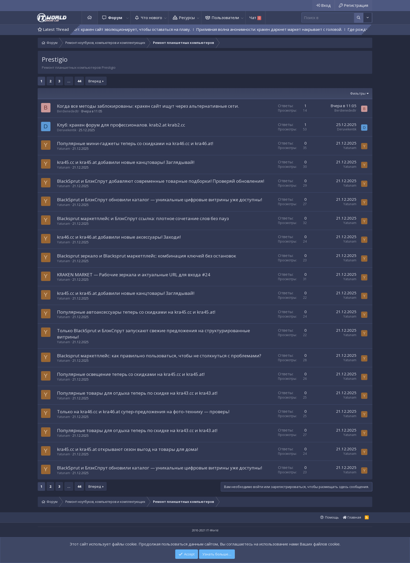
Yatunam (63, 148)
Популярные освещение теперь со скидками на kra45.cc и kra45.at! (130, 374)
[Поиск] (327, 18)
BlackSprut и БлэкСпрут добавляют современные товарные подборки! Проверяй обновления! (160, 181)
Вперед (94, 81)
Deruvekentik (66, 130)
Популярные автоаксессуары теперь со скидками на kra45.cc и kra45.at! (136, 312)
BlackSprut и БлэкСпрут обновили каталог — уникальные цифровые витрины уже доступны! (159, 200)
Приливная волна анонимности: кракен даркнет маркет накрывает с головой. (283, 29)
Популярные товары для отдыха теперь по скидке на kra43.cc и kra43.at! (137, 393)
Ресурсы (187, 17)
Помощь (332, 517)
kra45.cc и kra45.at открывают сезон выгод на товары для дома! (127, 449)
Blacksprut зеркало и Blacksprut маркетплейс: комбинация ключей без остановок (146, 256)
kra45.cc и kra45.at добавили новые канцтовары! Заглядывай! (125, 162)
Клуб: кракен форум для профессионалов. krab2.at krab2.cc (121, 125)
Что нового (151, 17)
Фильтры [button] (358, 93)
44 (79, 81)
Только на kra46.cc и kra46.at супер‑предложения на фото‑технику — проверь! (143, 412)
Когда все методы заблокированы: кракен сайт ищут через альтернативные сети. (148, 106)
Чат (255, 17)
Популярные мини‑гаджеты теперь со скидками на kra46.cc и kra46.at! (135, 143)
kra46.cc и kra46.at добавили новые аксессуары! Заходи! (119, 237)
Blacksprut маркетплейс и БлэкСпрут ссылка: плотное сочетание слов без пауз (143, 218)
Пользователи (225, 17)
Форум (115, 17)
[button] (127, 17)
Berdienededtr (68, 111)
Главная (90, 17)
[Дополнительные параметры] (358, 18)
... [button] (68, 81)
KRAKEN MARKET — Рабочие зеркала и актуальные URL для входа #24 (133, 275)
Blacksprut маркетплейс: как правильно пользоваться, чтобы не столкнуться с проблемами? (159, 356)
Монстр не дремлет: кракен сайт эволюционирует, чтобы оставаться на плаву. (129, 29)
